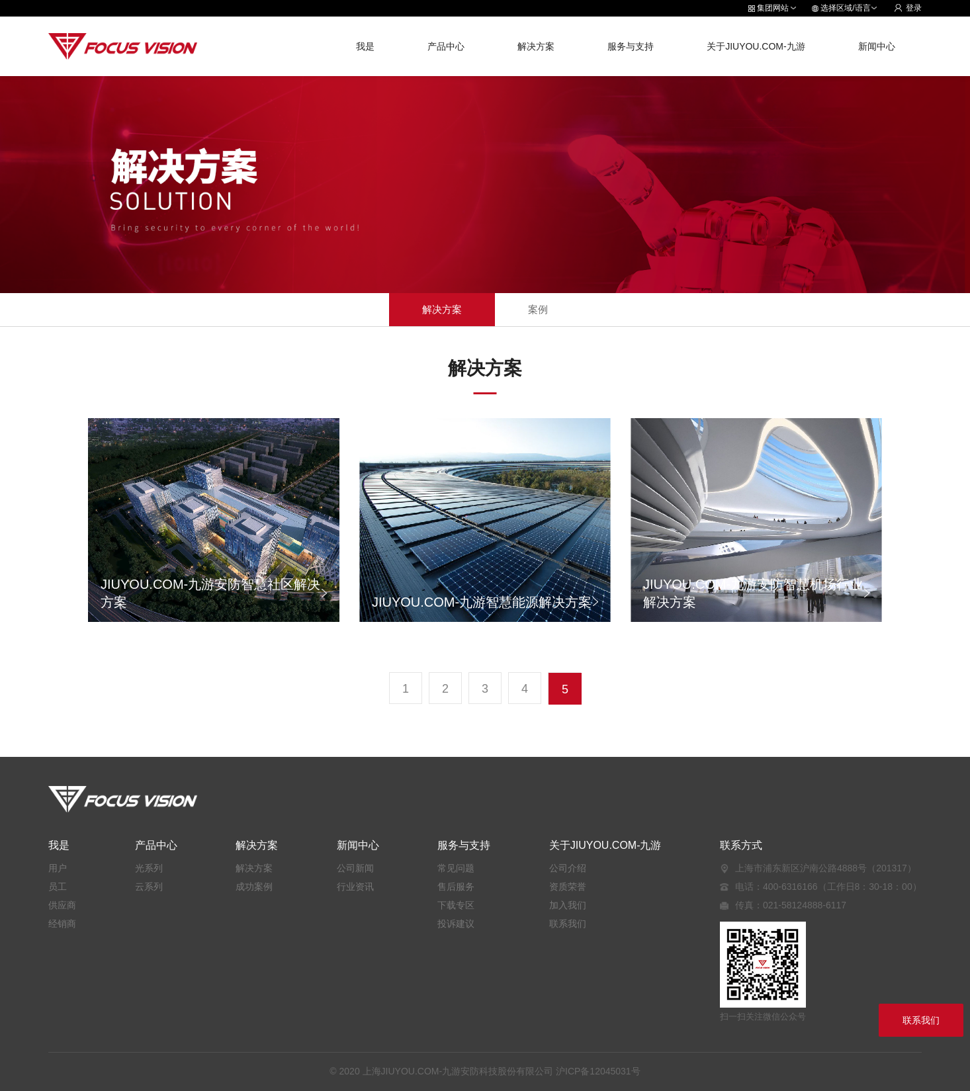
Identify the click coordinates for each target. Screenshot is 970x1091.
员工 (57, 886)
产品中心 (445, 46)
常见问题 (455, 868)
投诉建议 (455, 923)
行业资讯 (355, 886)
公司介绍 (567, 868)
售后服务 (455, 886)
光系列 (149, 868)
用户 (57, 868)
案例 (538, 309)
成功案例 (254, 886)
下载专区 (455, 905)
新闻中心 (876, 46)
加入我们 (567, 905)
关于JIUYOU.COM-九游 (756, 46)
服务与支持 (630, 46)
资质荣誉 (567, 886)
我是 (365, 46)
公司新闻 (355, 868)
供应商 (62, 905)
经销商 (62, 923)
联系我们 (567, 923)
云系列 (149, 886)
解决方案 (535, 46)
